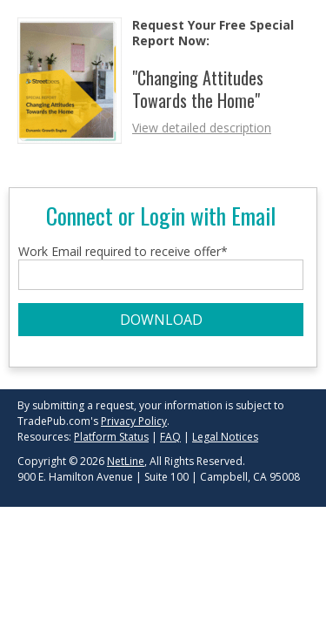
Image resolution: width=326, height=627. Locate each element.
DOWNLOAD (161, 319)
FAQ (170, 436)
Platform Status (111, 436)
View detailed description (201, 127)
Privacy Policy (134, 421)
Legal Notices (225, 436)
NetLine (125, 461)
